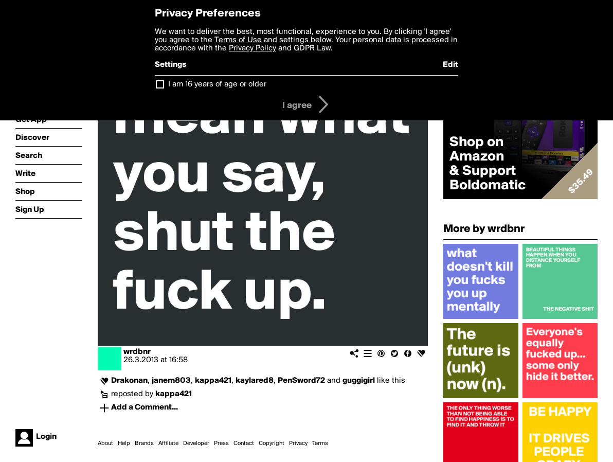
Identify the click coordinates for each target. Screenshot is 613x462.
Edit (450, 65)
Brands (144, 443)
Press (221, 443)
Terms (320, 443)
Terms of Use (238, 40)
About (105, 443)
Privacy (298, 443)
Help (124, 443)
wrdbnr (137, 352)
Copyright (271, 443)
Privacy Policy (252, 48)
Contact (243, 443)
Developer (196, 443)
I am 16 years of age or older (217, 84)
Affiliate (168, 443)
